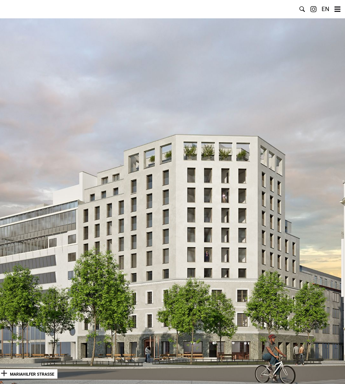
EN (325, 9)
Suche (302, 9)
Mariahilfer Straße (32, 374)
